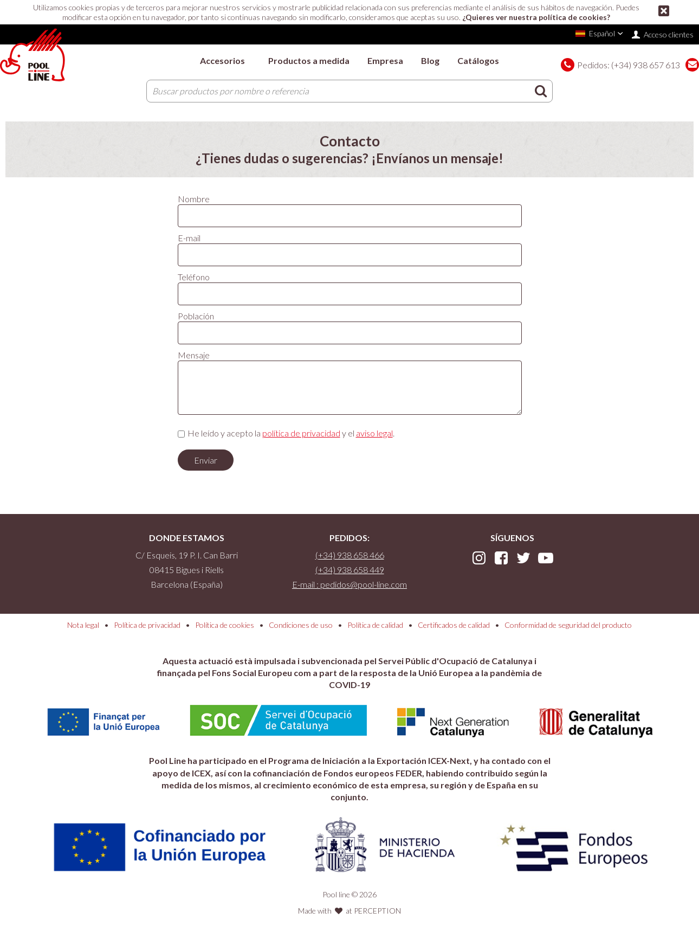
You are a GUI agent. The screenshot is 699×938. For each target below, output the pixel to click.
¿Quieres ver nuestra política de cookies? (536, 17)
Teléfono (194, 277)
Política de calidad (375, 624)
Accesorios (222, 60)
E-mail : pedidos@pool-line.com (349, 584)
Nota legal (83, 624)
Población (196, 316)
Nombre (194, 199)
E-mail (189, 238)
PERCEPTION (377, 910)
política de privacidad (301, 433)
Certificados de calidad (454, 624)
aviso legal (374, 433)
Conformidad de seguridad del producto (568, 624)
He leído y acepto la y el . (290, 433)
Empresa (385, 60)
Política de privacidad (147, 624)
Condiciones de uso (301, 624)
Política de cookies (224, 624)
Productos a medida (309, 60)
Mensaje (194, 355)
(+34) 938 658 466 (349, 555)
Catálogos (478, 60)
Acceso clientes (669, 34)
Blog (430, 60)
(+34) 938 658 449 (349, 569)
